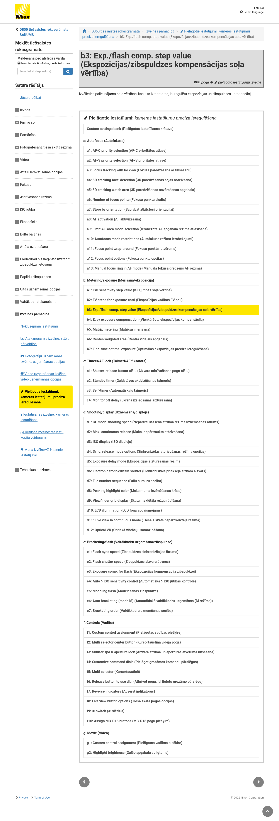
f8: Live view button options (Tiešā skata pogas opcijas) (130, 701)
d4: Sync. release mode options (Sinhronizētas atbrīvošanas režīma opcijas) (146, 451)
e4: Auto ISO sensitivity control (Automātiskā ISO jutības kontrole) (141, 581)
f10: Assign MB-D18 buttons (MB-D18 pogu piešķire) (128, 721)
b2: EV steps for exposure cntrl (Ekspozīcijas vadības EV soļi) (135, 300)
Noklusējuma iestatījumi (39, 326)
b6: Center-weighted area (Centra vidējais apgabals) (127, 339)
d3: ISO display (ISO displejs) (109, 442)
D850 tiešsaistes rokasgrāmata (116, 31)
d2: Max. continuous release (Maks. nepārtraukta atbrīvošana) (135, 432)
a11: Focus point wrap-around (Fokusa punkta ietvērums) (132, 249)
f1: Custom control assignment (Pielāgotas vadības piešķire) (134, 632)
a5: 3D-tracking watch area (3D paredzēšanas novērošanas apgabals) (141, 190)
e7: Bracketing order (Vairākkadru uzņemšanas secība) (130, 611)
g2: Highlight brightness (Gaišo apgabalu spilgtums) (127, 753)
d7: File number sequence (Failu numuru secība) (124, 481)
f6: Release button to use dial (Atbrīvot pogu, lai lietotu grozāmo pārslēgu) (145, 681)
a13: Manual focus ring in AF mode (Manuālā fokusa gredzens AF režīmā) (144, 268)
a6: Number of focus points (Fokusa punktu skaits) (126, 200)
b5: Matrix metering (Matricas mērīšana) (118, 329)
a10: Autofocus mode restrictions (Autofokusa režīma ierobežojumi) (140, 239)
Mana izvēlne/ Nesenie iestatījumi (41, 452)
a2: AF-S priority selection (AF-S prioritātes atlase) (126, 160)
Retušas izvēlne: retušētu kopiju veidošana (41, 435)
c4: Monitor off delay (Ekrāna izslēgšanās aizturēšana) (129, 400)
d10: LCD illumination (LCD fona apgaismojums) (124, 510)
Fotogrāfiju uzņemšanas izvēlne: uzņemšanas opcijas (42, 359)
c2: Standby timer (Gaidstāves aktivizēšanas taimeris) (129, 381)
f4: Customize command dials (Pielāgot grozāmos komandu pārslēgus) (142, 662)
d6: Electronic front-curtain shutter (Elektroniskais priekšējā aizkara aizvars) (146, 471)
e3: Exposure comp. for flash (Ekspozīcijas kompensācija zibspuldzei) (141, 571)
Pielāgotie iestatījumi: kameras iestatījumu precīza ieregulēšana (42, 396)
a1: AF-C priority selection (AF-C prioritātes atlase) (127, 150)
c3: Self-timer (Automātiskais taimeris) (117, 390)
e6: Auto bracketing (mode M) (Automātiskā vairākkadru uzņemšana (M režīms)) (150, 601)
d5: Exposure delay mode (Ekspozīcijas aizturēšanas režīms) (134, 461)
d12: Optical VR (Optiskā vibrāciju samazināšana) (125, 530)
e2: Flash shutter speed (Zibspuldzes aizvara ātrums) (128, 562)
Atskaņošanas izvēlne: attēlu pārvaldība (45, 341)
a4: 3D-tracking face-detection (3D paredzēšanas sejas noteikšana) (139, 180)
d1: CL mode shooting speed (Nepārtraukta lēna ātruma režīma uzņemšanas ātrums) (153, 422)
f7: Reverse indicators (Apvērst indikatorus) (121, 691)
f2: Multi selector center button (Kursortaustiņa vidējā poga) (134, 642)
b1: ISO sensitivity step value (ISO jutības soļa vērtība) (129, 290)
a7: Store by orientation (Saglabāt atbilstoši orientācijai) (130, 209)
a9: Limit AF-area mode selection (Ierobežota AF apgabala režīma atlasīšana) (147, 229)
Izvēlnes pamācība (159, 31)
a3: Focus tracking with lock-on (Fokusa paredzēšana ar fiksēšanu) (139, 170)
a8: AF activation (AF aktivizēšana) (114, 219)
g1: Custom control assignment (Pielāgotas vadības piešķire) (134, 743)
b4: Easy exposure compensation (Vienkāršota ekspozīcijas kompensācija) (145, 319)
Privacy (23, 797)
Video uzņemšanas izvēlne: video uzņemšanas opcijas (43, 376)
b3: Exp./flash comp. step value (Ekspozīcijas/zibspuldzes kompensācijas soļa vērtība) (155, 310)
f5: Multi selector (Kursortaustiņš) (113, 672)
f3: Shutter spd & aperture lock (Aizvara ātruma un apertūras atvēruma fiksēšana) (150, 652)
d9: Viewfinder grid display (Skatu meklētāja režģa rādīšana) (134, 500)
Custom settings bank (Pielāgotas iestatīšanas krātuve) (130, 129)
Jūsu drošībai (30, 98)
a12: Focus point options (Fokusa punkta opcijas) (125, 258)
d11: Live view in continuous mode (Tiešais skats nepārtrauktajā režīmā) (143, 520)
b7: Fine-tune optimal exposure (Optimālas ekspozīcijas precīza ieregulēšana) (148, 349)
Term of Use (42, 797)
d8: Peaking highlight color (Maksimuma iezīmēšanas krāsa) (134, 491)
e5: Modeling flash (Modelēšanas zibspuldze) (122, 591)
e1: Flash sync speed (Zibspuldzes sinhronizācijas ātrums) (133, 552)
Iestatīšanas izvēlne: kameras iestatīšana (44, 417)
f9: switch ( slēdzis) (105, 711)
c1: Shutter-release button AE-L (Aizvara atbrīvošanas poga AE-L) (138, 371)
